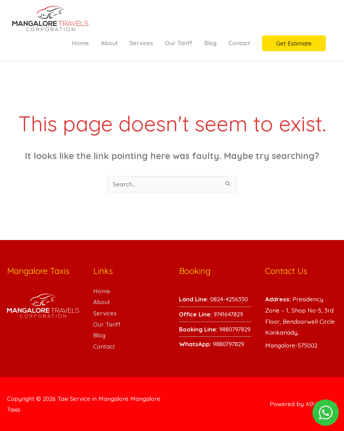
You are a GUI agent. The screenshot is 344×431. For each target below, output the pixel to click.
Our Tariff (178, 43)
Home (80, 43)
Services (141, 43)
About (109, 43)
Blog (210, 43)
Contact (239, 43)
